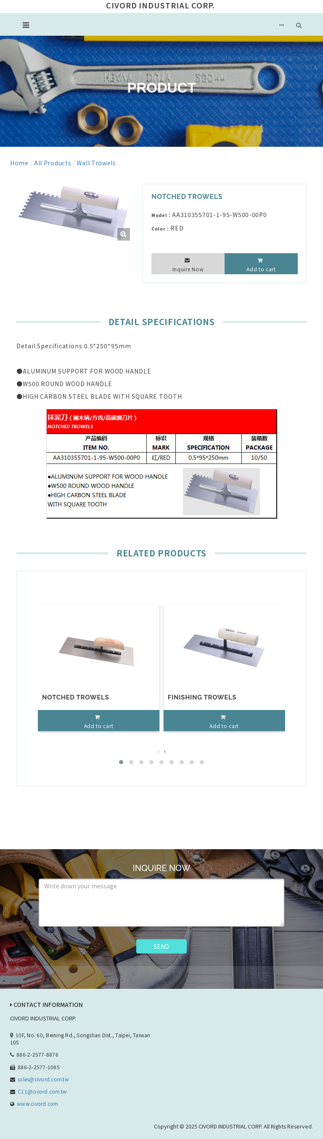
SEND (161, 946)
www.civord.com (37, 1103)
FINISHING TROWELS (202, 697)
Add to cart (261, 269)
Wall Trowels (96, 163)
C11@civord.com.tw (42, 1091)
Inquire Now (188, 269)
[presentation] (158, 751)
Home (19, 163)
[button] (121, 762)
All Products (52, 163)
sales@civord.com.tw (43, 1079)
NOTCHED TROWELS (75, 697)
